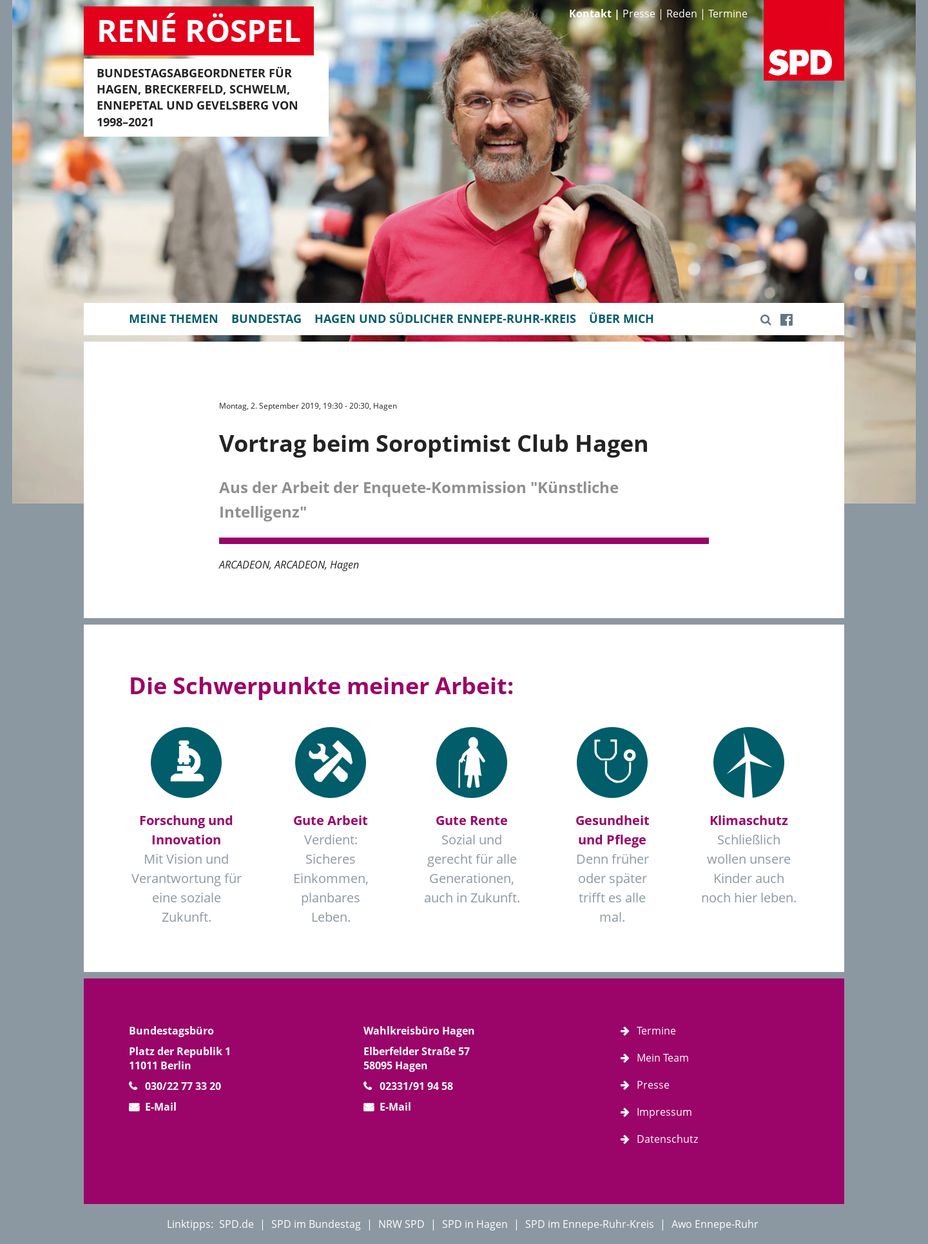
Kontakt (590, 13)
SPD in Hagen (475, 1224)
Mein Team (663, 1058)
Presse (639, 13)
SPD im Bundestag (316, 1224)
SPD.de (236, 1224)
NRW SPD (401, 1224)
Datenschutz (667, 1139)
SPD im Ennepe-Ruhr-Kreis (589, 1224)
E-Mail (161, 1107)
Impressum (664, 1112)
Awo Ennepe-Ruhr (715, 1224)
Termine (728, 13)
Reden (681, 13)
